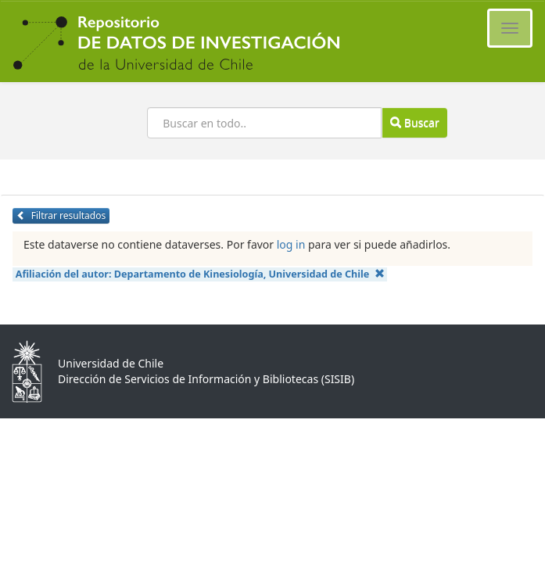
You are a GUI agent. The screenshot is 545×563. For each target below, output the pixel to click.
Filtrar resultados (61, 215)
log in (291, 244)
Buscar (414, 122)
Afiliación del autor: (200, 274)
